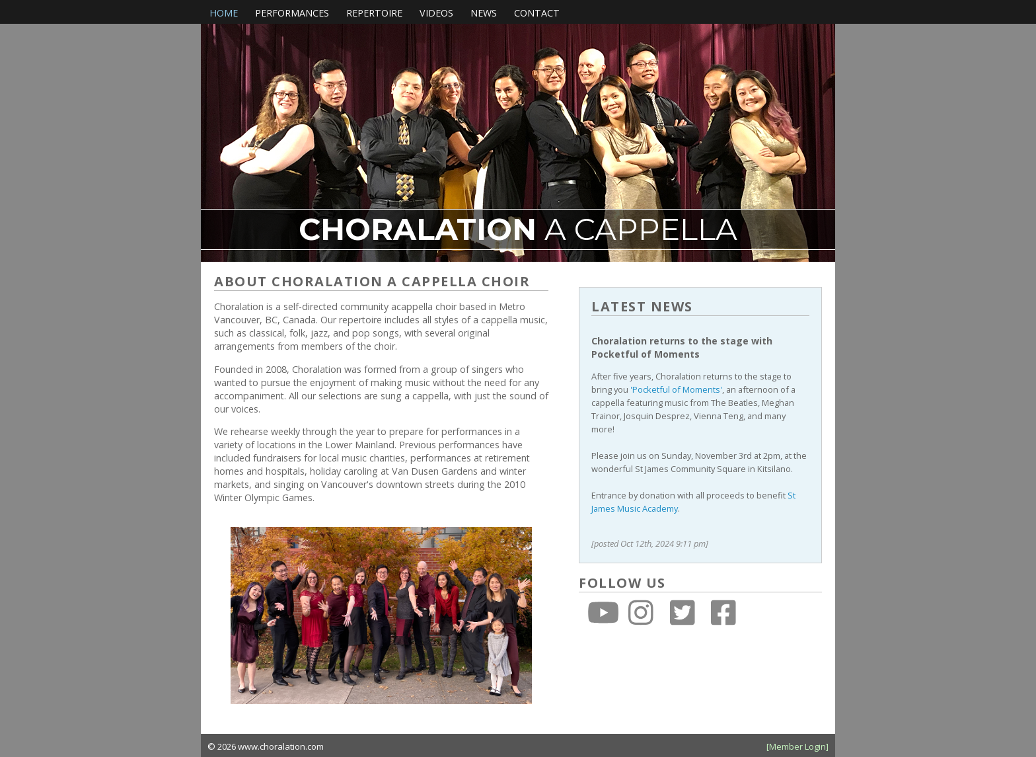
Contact (537, 13)
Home (223, 13)
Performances (292, 13)
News (483, 13)
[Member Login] (797, 746)
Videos (436, 13)
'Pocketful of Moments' (676, 389)
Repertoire (374, 13)
